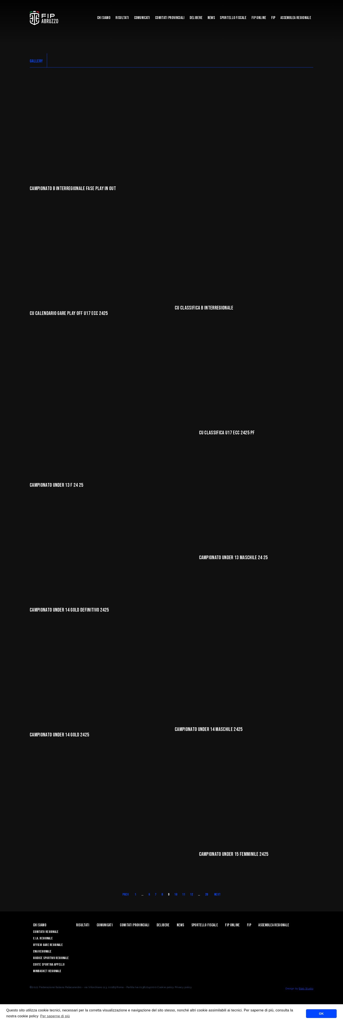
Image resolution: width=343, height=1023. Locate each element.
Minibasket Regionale (47, 981)
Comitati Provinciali (169, 17)
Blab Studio (306, 998)
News (211, 17)
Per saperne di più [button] (55, 1016)
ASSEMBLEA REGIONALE (295, 17)
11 (183, 904)
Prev (125, 904)
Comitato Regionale (46, 942)
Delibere (196, 17)
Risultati (122, 17)
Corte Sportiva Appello (49, 974)
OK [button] (321, 1013)
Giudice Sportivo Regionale (51, 968)
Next (217, 904)
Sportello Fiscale (233, 17)
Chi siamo (103, 17)
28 (206, 904)
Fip (273, 17)
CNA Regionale (42, 961)
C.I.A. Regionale (43, 948)
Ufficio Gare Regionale (48, 955)
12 (191, 904)
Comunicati (142, 17)
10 (175, 904)
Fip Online (259, 17)
